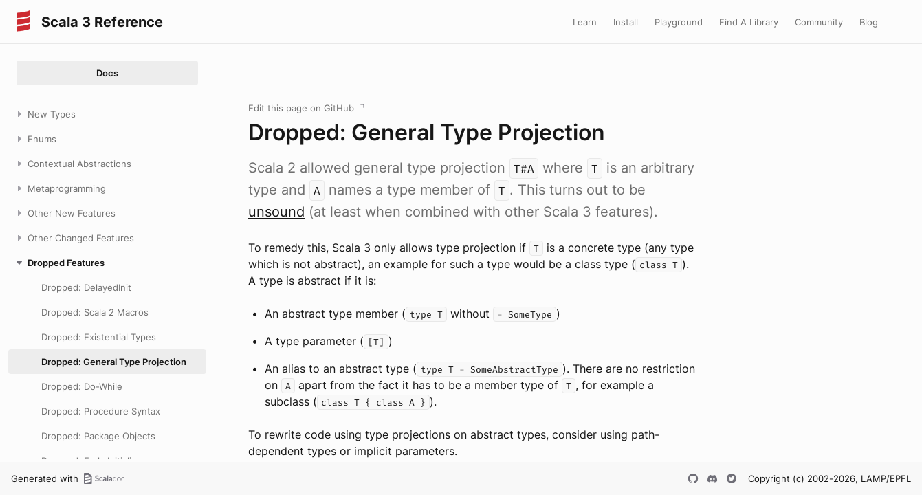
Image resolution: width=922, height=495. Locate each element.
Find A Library (748, 22)
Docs (107, 72)
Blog (868, 22)
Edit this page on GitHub (301, 107)
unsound (276, 212)
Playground (679, 22)
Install (625, 22)
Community (819, 22)
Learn (585, 22)
